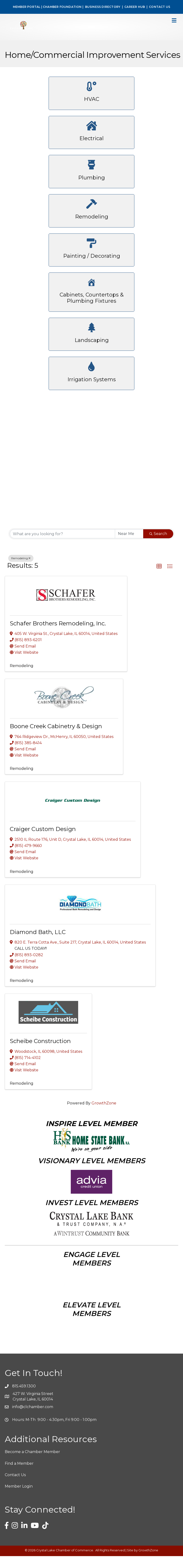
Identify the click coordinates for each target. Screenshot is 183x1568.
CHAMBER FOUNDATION (62, 7)
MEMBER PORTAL (27, 7)
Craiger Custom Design (43, 840)
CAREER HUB (134, 7)
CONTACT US (159, 7)
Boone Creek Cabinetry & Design (56, 738)
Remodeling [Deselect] (20, 570)
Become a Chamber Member (32, 1463)
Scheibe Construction (40, 1052)
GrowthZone (104, 1115)
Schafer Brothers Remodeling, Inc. (58, 635)
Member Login (19, 1498)
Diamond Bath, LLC (38, 943)
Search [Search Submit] (158, 545)
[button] (159, 578)
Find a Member (19, 1475)
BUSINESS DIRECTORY (102, 7)
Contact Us (15, 1486)
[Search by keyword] (62, 545)
